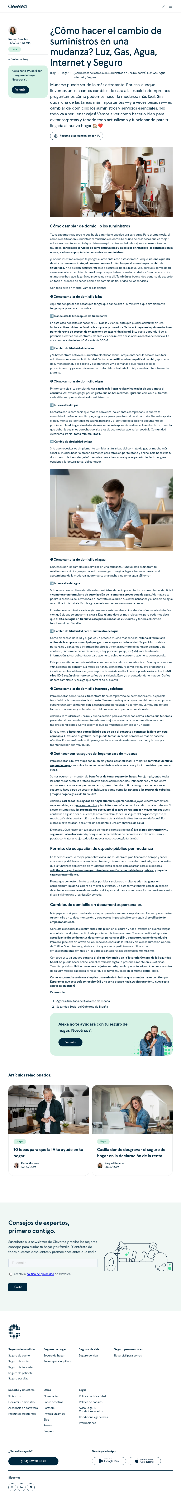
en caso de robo (86, 805)
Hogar (64, 73)
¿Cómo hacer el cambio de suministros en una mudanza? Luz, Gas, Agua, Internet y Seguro (119, 75)
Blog (53, 73)
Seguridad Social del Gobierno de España (82, 1006)
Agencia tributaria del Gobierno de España (83, 1001)
